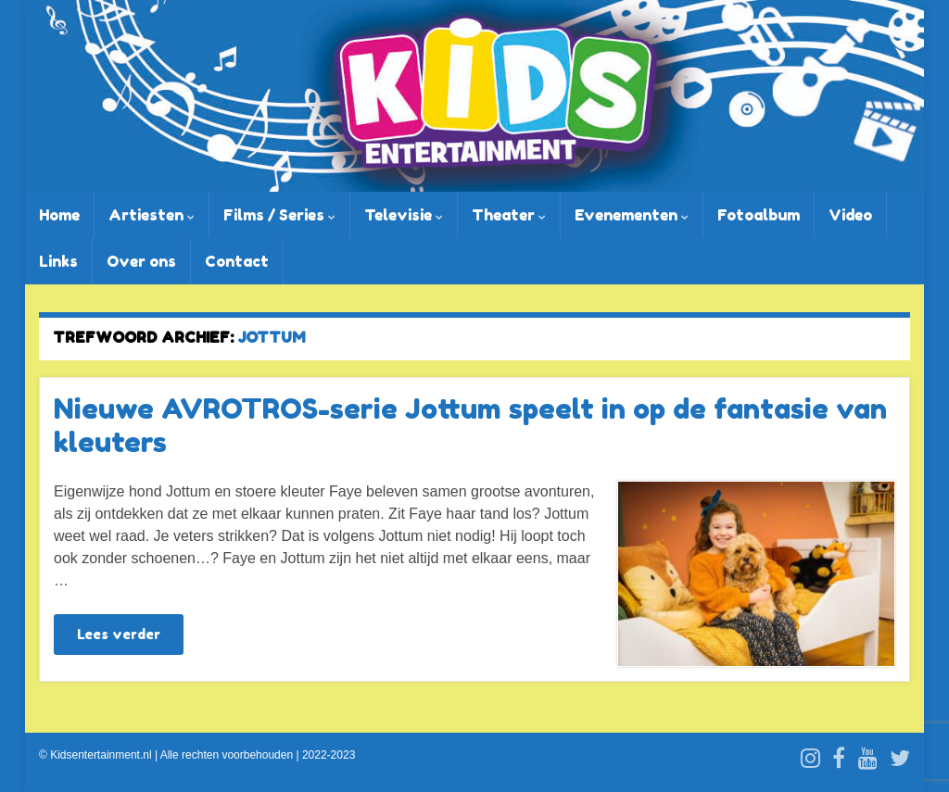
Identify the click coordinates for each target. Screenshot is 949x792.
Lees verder (118, 634)
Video (850, 215)
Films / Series (279, 215)
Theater (509, 215)
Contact (237, 261)
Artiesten (151, 215)
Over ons (141, 261)
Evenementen (632, 215)
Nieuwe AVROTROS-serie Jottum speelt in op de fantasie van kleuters (470, 425)
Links (58, 261)
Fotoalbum (758, 215)
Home (59, 215)
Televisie (403, 215)
